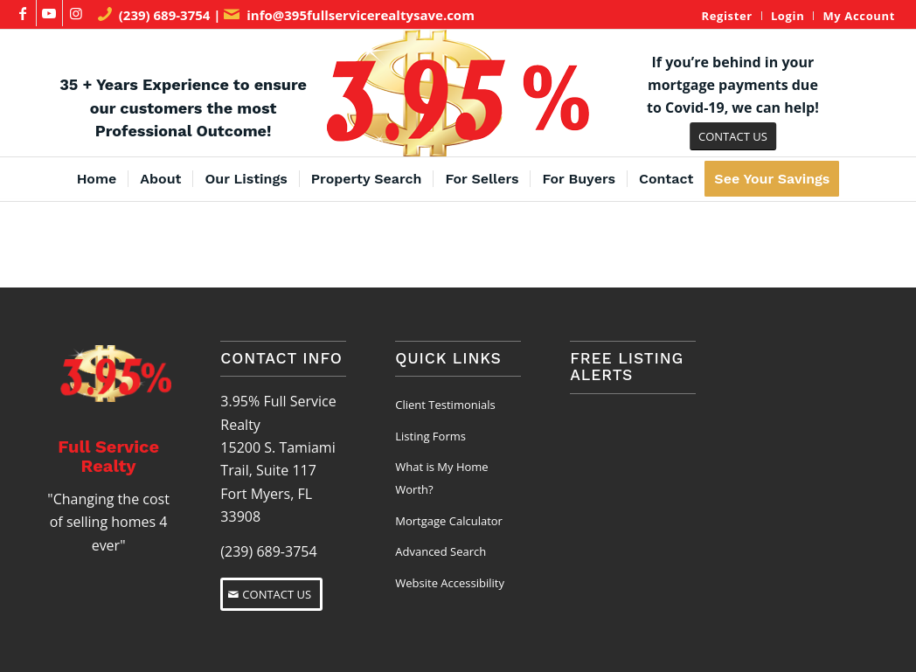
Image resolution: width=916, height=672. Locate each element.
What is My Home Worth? (441, 478)
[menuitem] (726, 15)
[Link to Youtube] (49, 13)
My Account (858, 16)
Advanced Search (440, 551)
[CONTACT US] (733, 136)
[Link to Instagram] (76, 13)
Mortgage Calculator (449, 521)
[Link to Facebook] (23, 13)
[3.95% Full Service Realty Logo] (458, 93)
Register (726, 16)
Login (788, 16)
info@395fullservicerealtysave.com (360, 15)
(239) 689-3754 (165, 15)
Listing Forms (430, 436)
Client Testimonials (445, 404)
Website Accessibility (449, 583)
